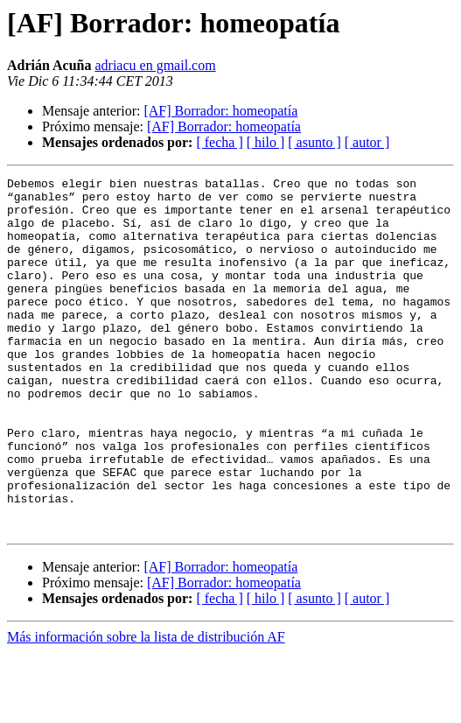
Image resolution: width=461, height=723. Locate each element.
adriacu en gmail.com (154, 65)
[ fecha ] (219, 142)
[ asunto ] (314, 142)
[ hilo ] (266, 142)
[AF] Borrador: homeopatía (220, 110)
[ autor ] (367, 142)
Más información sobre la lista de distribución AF (146, 707)
